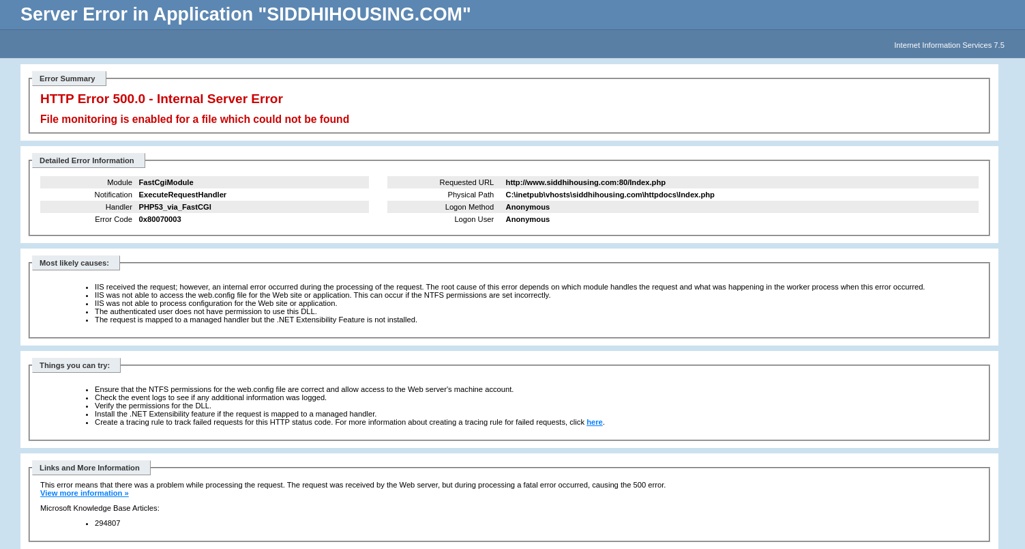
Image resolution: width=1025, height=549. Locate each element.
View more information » (84, 493)
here (594, 422)
